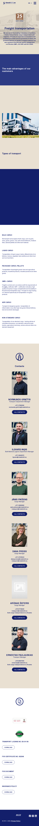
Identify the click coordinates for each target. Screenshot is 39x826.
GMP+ (6, 287)
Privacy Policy (15, 821)
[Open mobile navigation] (35, 3)
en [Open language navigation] (30, 3)
